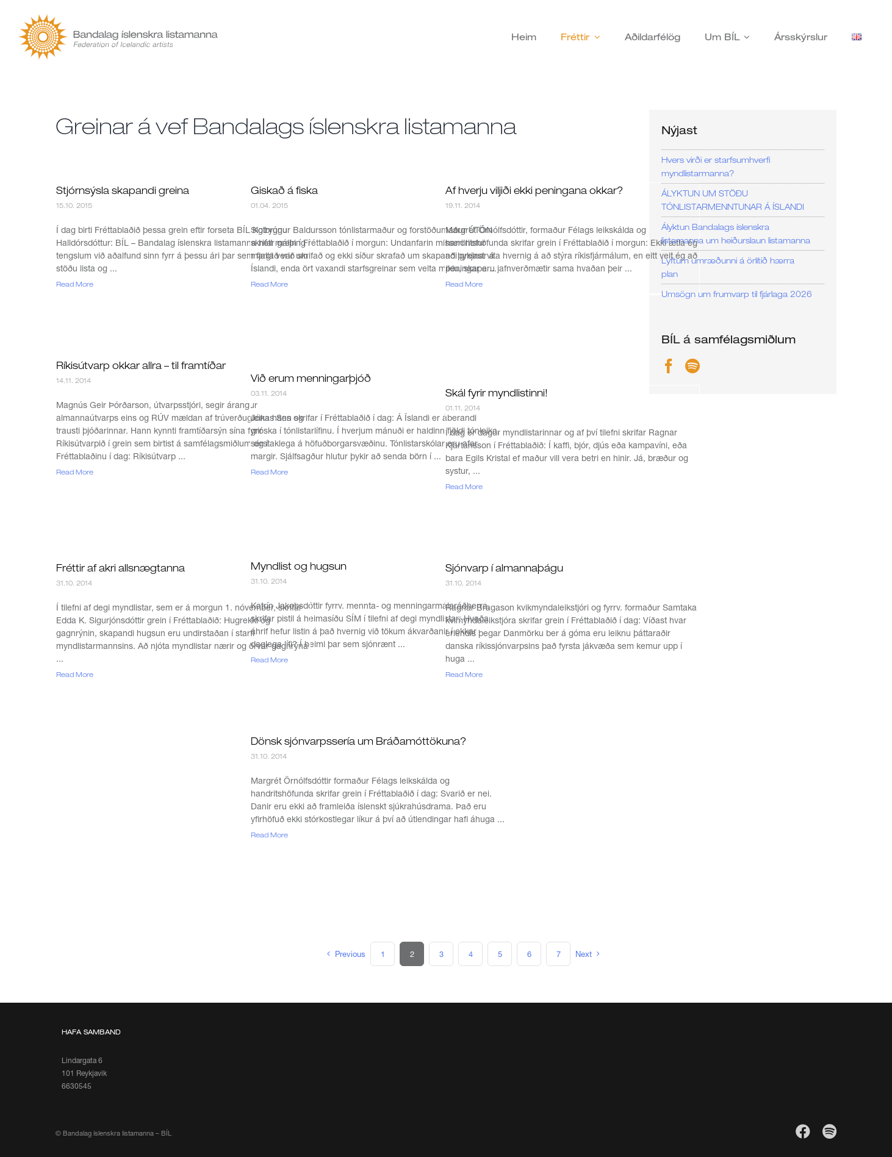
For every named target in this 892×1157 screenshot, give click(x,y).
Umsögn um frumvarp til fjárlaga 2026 (736, 294)
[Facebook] (668, 366)
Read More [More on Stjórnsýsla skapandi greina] (74, 284)
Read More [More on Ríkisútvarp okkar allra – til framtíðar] (74, 472)
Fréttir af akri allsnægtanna (120, 568)
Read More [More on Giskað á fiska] (269, 284)
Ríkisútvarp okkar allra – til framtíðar (141, 365)
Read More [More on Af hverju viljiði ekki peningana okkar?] (464, 284)
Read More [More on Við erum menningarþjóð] (269, 472)
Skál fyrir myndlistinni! (496, 393)
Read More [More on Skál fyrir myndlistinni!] (464, 486)
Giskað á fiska (284, 190)
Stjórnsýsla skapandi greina (122, 190)
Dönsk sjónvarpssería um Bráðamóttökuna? (358, 741)
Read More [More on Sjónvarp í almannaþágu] (464, 674)
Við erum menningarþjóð (311, 378)
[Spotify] (692, 366)
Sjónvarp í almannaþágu (504, 568)
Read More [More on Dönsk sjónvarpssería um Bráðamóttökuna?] (269, 835)
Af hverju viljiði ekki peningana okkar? (534, 190)
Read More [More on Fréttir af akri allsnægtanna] (74, 674)
